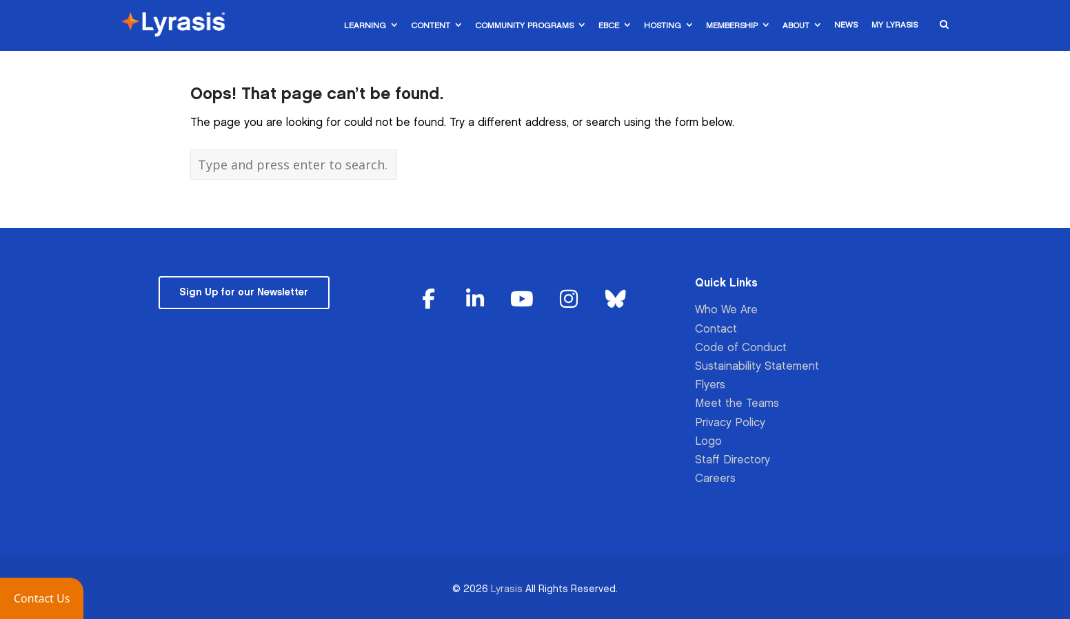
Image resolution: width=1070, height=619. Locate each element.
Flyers (710, 385)
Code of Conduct (741, 348)
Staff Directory (732, 460)
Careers (715, 479)
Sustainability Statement (757, 366)
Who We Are (726, 310)
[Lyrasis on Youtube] (522, 300)
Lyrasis (507, 589)
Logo (708, 442)
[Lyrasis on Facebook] (429, 300)
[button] (41, 598)
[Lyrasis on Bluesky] (615, 300)
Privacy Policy (730, 423)
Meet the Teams (737, 404)
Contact (716, 329)
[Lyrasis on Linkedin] (475, 300)
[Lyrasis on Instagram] (568, 300)
